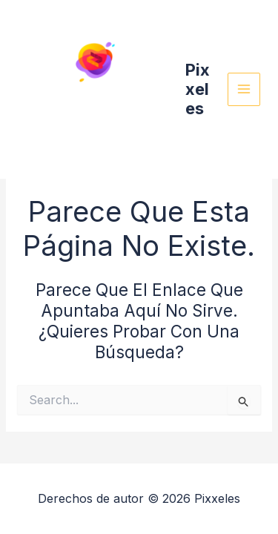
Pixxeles (197, 89)
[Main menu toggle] (244, 89)
